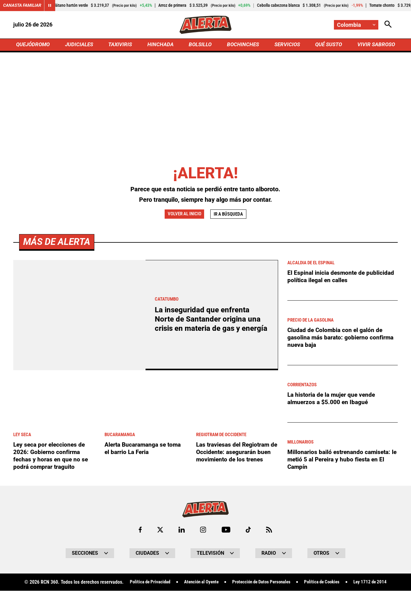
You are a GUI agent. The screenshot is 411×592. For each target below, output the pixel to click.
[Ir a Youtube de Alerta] (226, 531)
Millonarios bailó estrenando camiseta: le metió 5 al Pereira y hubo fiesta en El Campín (341, 460)
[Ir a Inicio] (205, 25)
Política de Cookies (327, 583)
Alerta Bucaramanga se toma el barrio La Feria (145, 449)
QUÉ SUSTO (327, 45)
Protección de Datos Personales (262, 583)
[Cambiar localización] (356, 25)
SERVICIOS (285, 45)
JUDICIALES (81, 45)
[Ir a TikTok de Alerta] (248, 531)
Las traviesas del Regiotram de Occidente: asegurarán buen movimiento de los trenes (234, 457)
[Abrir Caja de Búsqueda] (388, 25)
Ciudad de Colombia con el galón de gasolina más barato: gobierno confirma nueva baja (342, 338)
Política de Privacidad (142, 583)
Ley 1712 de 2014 (378, 583)
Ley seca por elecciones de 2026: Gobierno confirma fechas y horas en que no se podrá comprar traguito (51, 457)
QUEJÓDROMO (34, 45)
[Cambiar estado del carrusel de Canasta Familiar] (49, 5)
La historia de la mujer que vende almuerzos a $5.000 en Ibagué (332, 399)
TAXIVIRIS (121, 45)
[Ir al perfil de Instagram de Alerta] (203, 531)
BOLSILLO (200, 45)
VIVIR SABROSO (375, 45)
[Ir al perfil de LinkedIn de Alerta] (181, 531)
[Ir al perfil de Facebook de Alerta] (139, 531)
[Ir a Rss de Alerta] (270, 531)
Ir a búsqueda (229, 215)
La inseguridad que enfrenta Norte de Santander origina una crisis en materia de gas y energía (209, 320)
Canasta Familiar (22, 5)
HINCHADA (161, 45)
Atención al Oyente (197, 583)
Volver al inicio (183, 215)
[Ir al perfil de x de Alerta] (160, 531)
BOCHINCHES (242, 45)
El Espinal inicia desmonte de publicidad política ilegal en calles (342, 277)
